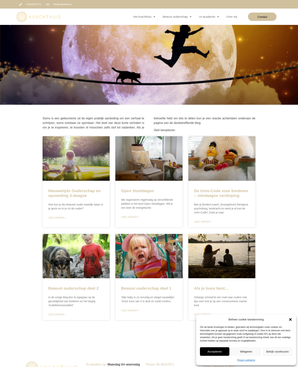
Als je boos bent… (211, 288)
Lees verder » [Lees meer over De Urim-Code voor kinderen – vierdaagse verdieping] (203, 221)
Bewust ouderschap (177, 16)
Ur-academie (209, 16)
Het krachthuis (144, 16)
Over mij (232, 16)
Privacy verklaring (246, 360)
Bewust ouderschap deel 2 (73, 288)
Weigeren (246, 351)
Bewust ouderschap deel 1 (146, 288)
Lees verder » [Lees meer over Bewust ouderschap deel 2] (57, 314)
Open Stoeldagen (137, 191)
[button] (290, 319)
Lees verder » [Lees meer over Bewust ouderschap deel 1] (130, 310)
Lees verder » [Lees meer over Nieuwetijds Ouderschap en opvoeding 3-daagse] (57, 217)
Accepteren (215, 351)
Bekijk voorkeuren (277, 351)
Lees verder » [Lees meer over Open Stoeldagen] (130, 217)
